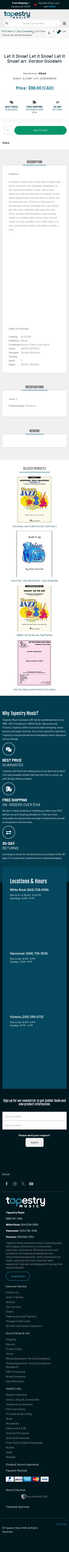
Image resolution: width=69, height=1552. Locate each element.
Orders (10, 1311)
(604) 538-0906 (22, 1224)
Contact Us (18, 1276)
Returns (10, 1344)
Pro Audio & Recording (19, 1413)
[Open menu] (63, 23)
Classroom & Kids (16, 1428)
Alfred (42, 73)
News (9, 1452)
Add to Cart (40, 130)
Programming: (17, 405)
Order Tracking (14, 1297)
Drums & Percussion (17, 1433)
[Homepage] (18, 14)
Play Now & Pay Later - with (49, 5)
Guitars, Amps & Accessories (22, 1399)
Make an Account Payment (21, 1316)
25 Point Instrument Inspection (24, 1325)
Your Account (13, 1306)
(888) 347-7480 (14, 1218)
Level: (12, 398)
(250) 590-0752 (20, 1236)
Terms (9, 1353)
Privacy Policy (14, 1348)
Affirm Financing (15, 1371)
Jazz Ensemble (24, 31)
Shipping (11, 1339)
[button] (11, 106)
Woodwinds (12, 1423)
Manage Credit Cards (18, 1321)
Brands (10, 1447)
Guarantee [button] (11, 109)
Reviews (10, 1456)
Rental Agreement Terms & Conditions (28, 1358)
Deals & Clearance (16, 1394)
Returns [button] (57, 109)
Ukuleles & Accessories (19, 1404)
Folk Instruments (16, 1409)
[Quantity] (9, 130)
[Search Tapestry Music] (32, 23)
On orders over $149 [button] (34, 111)
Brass (9, 1418)
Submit (34, 1142)
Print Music (7, 31)
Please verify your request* (35, 1135)
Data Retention (15, 1381)
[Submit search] (7, 23)
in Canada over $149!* (21, 5)
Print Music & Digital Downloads (24, 1442)
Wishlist (10, 1302)
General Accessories (18, 1437)
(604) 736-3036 (21, 1230)
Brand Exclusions (16, 1376)
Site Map (61, 1524)
